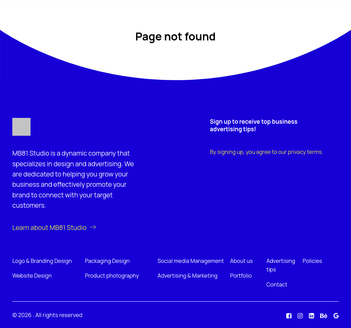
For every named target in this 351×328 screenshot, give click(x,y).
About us (241, 261)
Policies (312, 261)
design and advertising (87, 163)
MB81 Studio (30, 153)
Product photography (112, 275)
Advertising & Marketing (188, 275)
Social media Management (191, 261)
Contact (276, 284)
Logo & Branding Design (42, 261)
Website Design (32, 275)
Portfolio (241, 275)
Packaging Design (107, 261)
